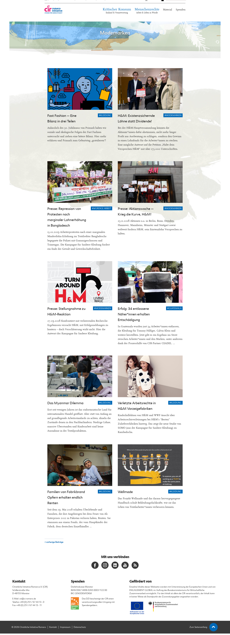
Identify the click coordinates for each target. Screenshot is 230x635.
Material (167, 14)
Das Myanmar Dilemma (65, 403)
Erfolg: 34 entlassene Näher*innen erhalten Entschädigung (134, 314)
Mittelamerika (67, 4)
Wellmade (125, 492)
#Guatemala (174, 308)
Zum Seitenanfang (204, 628)
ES (56, 4)
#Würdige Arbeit (101, 208)
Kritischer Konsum (117, 16)
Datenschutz (80, 628)
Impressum (65, 628)
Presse (100, 4)
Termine (91, 4)
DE (46, 4)
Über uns (80, 4)
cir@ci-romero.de (27, 600)
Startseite (48, 23)
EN (51, 4)
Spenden (180, 14)
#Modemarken (173, 115)
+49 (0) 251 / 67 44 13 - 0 (32, 603)
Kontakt (110, 4)
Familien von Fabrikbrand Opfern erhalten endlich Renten (66, 497)
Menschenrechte (147, 16)
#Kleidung (105, 115)
